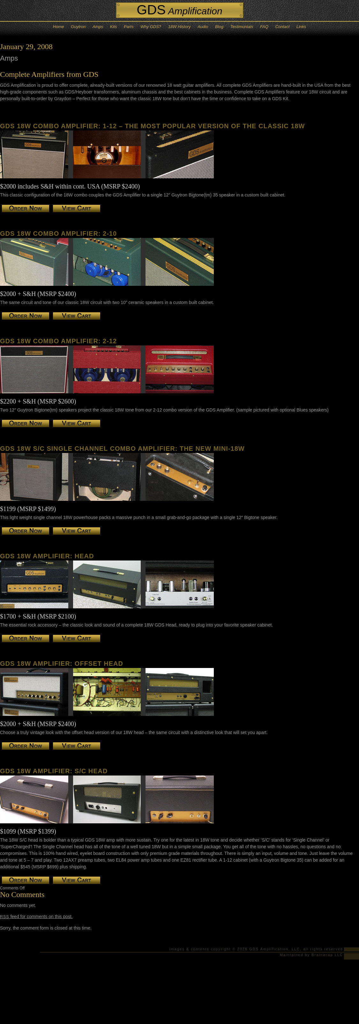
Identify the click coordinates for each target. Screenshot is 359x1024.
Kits (113, 26)
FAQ (264, 26)
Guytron (78, 26)
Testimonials (241, 26)
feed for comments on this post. (36, 916)
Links (301, 26)
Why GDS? (150, 26)
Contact (282, 26)
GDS (179, 9)
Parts (128, 26)
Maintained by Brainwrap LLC (311, 955)
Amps (98, 26)
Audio (203, 26)
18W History (179, 26)
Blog (219, 26)
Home (58, 26)
